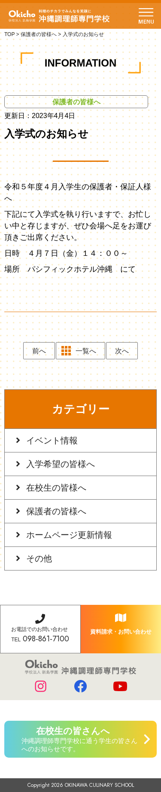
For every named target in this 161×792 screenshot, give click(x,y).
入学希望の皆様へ (60, 464)
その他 (39, 558)
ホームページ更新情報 (69, 535)
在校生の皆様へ (56, 487)
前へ (39, 351)
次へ (122, 351)
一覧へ (86, 351)
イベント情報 (52, 440)
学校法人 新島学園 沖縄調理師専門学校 (59, 16)
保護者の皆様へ (56, 511)
